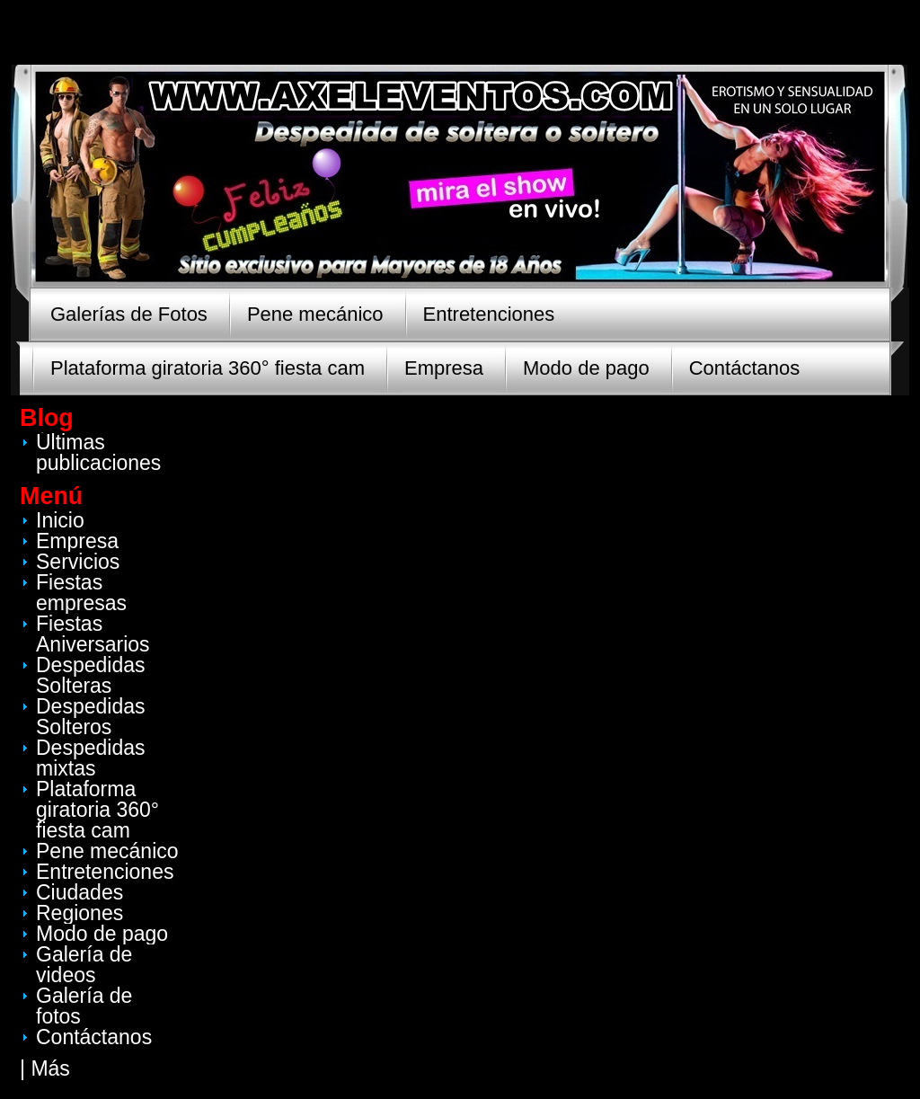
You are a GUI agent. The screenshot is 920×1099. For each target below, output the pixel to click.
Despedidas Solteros (90, 717)
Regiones (79, 913)
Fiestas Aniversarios (93, 634)
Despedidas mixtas (90, 758)
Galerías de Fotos (129, 314)
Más (50, 1068)
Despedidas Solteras (90, 675)
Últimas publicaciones (98, 452)
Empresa (443, 368)
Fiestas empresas (81, 593)
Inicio (60, 520)
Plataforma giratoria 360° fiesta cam (207, 368)
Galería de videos (84, 965)
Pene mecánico (315, 314)
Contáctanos (745, 368)
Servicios (77, 561)
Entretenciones (489, 314)
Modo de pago (586, 368)
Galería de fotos (84, 1006)
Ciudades (79, 892)
